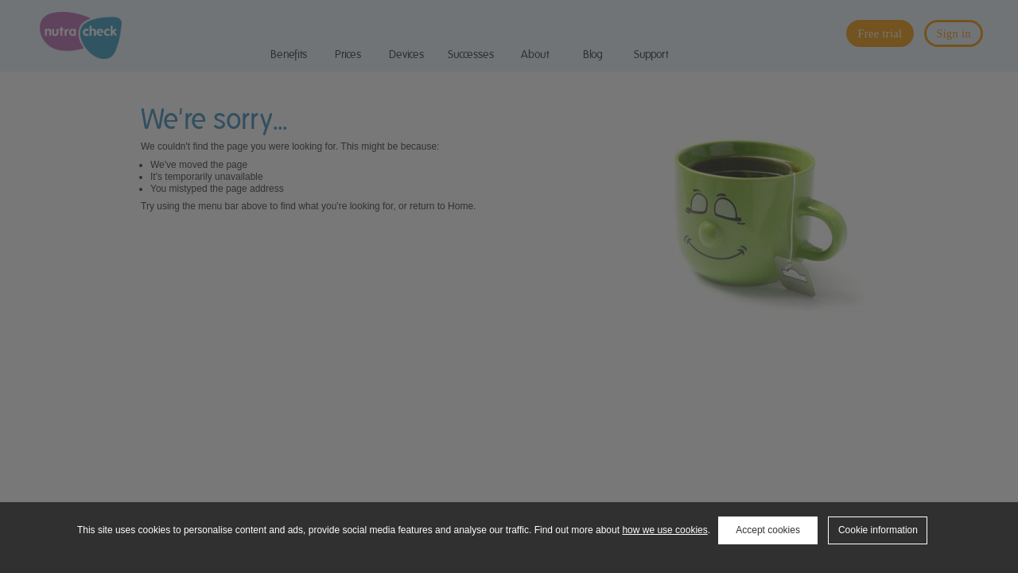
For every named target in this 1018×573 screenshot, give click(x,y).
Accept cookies (768, 530)
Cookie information (878, 530)
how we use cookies (664, 530)
